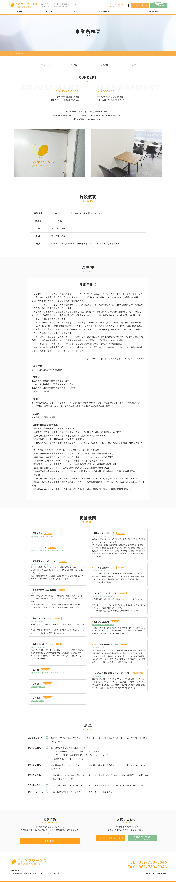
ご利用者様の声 (103, 12)
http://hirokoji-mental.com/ (39, 564)
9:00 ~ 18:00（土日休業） (142, 838)
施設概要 (44, 65)
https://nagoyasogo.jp (38, 687)
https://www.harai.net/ (99, 536)
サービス (21, 12)
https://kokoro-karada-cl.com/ (101, 571)
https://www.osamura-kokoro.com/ (103, 625)
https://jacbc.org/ (97, 676)
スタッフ (76, 12)
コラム (130, 12)
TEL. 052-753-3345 (116, 4)
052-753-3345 (153, 862)
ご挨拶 (74, 65)
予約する (159, 4)
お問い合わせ (141, 5)
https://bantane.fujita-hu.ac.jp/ (40, 593)
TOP (10, 53)
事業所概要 (154, 12)
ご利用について (48, 12)
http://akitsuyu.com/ (37, 701)
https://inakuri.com (98, 647)
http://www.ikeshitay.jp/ (38, 647)
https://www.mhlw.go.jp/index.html (42, 536)
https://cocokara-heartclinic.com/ (102, 596)
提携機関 (104, 65)
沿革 (134, 65)
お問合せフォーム (110, 838)
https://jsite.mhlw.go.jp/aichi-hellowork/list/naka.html (48, 550)
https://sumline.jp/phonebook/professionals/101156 (47, 673)
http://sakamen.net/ (37, 621)
